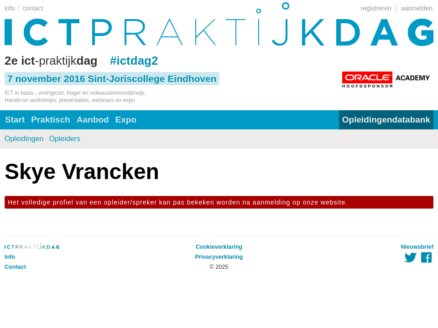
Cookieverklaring (219, 247)
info (10, 8)
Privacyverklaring (219, 257)
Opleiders (64, 139)
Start (15, 119)
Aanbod (93, 119)
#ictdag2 (134, 60)
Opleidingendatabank (386, 119)
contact (33, 8)
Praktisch (50, 119)
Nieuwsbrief (417, 247)
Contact (15, 267)
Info (10, 257)
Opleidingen (24, 139)
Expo (125, 119)
